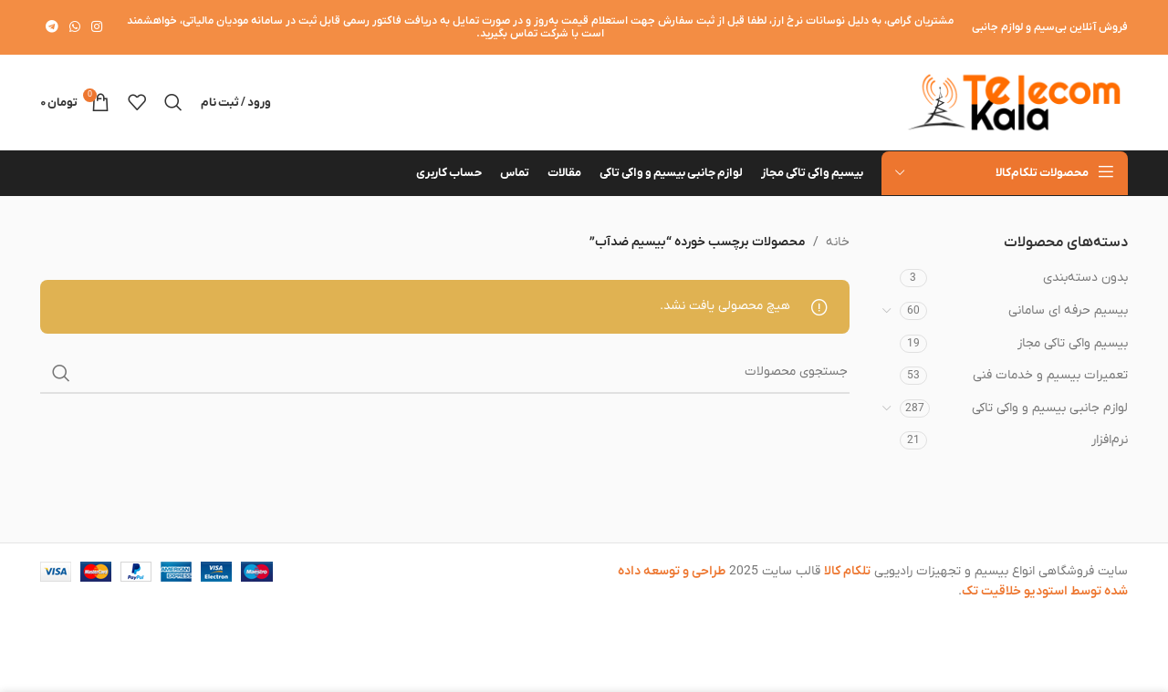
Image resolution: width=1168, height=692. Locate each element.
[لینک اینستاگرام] (97, 28)
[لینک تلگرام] (52, 28)
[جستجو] (173, 102)
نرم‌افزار (1109, 440)
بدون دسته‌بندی (1085, 277)
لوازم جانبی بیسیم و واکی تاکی (1050, 408)
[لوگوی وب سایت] (1014, 101)
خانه (838, 242)
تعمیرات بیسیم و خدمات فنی (1050, 375)
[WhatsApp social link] (75, 28)
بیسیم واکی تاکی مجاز (1072, 343)
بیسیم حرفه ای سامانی (1068, 310)
